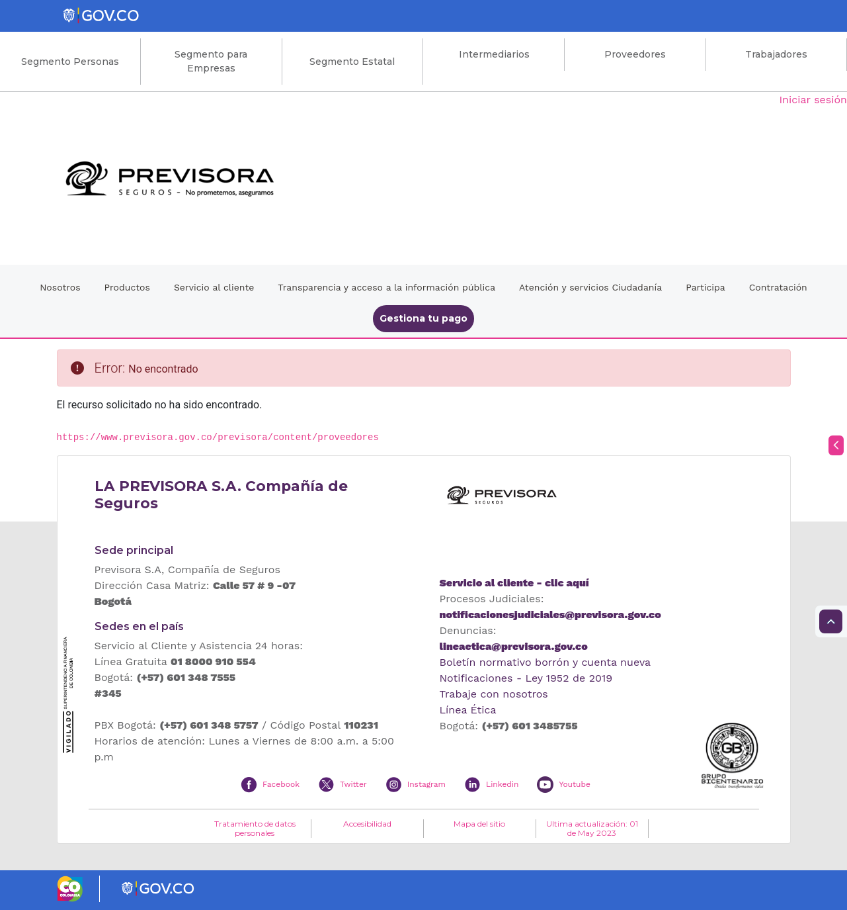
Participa (705, 287)
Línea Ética (468, 710)
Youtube (574, 784)
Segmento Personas (70, 62)
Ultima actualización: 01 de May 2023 (592, 828)
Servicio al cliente (214, 287)
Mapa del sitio (479, 824)
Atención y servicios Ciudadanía (590, 287)
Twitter (353, 784)
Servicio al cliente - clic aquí (514, 582)
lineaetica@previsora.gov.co (514, 646)
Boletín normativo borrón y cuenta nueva (545, 662)
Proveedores (635, 54)
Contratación (778, 287)
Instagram (426, 784)
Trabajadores (776, 54)
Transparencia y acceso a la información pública (386, 287)
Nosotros (60, 287)
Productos (127, 287)
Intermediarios (494, 54)
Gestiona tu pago (423, 318)
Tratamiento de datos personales (255, 828)
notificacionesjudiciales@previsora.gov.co (550, 614)
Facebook (281, 784)
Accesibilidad (367, 824)
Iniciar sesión (813, 99)
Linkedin (502, 784)
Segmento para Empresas (211, 61)
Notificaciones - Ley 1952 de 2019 (526, 678)
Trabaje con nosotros (494, 694)
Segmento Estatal (352, 62)
